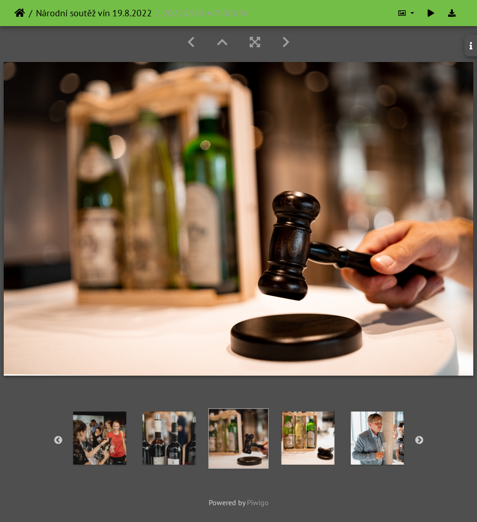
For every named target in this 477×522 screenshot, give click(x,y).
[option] (100, 438)
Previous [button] (58, 440)
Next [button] (419, 440)
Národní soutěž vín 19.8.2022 (94, 13)
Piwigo (258, 502)
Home (19, 13)
